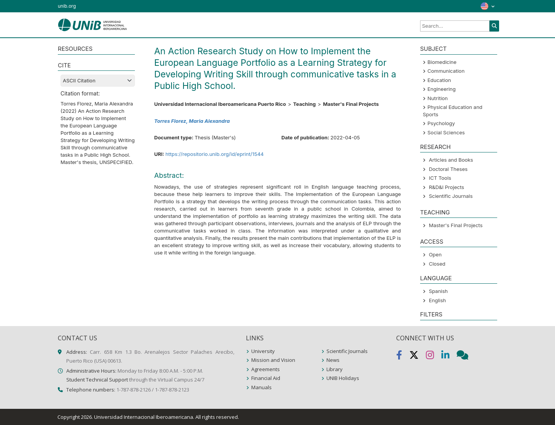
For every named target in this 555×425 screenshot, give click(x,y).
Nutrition (437, 98)
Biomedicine (441, 62)
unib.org (67, 6)
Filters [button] (431, 314)
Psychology (441, 123)
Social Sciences (446, 132)
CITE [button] (64, 65)
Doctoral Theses (448, 169)
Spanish (438, 291)
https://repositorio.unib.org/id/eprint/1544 (214, 154)
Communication (445, 71)
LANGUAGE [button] (436, 278)
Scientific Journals (451, 196)
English (437, 300)
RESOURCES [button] (75, 48)
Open (435, 254)
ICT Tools (440, 178)
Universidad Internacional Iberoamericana (143, 416)
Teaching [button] (435, 212)
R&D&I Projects (446, 187)
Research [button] (435, 147)
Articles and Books (451, 160)
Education (439, 80)
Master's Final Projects (456, 225)
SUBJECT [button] (433, 48)
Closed (437, 264)
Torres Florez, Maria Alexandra (192, 121)
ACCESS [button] (431, 241)
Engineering (441, 89)
